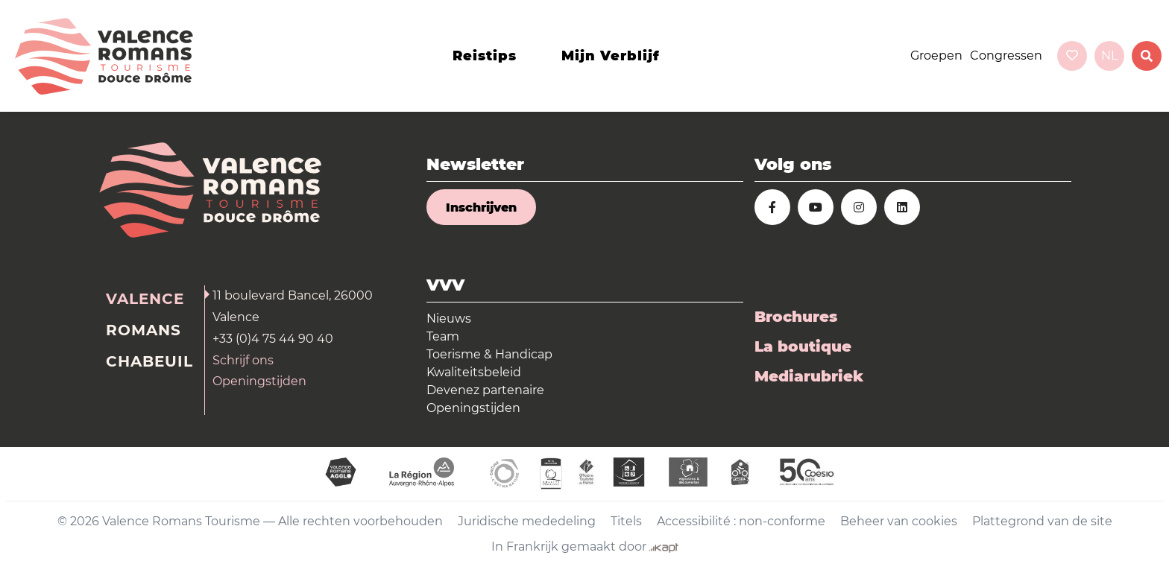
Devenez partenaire (485, 390)
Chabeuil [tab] (149, 361)
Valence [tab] (145, 299)
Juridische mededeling (527, 521)
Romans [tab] (143, 330)
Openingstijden (259, 381)
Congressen (1006, 55)
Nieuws (448, 318)
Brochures (795, 317)
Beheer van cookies (898, 521)
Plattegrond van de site (1042, 521)
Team (442, 336)
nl (1109, 55)
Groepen (936, 55)
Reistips (485, 56)
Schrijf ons (243, 360)
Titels (626, 521)
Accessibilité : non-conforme (741, 521)
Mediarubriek (808, 376)
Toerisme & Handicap (489, 354)
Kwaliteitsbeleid (473, 372)
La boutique (802, 346)
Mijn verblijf (610, 56)
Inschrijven (481, 207)
